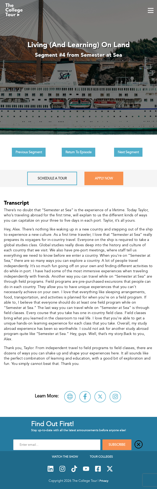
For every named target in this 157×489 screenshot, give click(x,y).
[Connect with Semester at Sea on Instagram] (115, 396)
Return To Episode (78, 152)
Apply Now (104, 178)
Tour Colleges (101, 456)
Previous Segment (29, 152)
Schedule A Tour (52, 178)
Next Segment (128, 152)
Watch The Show (65, 456)
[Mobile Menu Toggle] (150, 11)
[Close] (138, 444)
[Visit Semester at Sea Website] (70, 396)
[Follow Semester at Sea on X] (100, 396)
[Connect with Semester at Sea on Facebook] (85, 396)
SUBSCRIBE (117, 445)
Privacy (103, 481)
